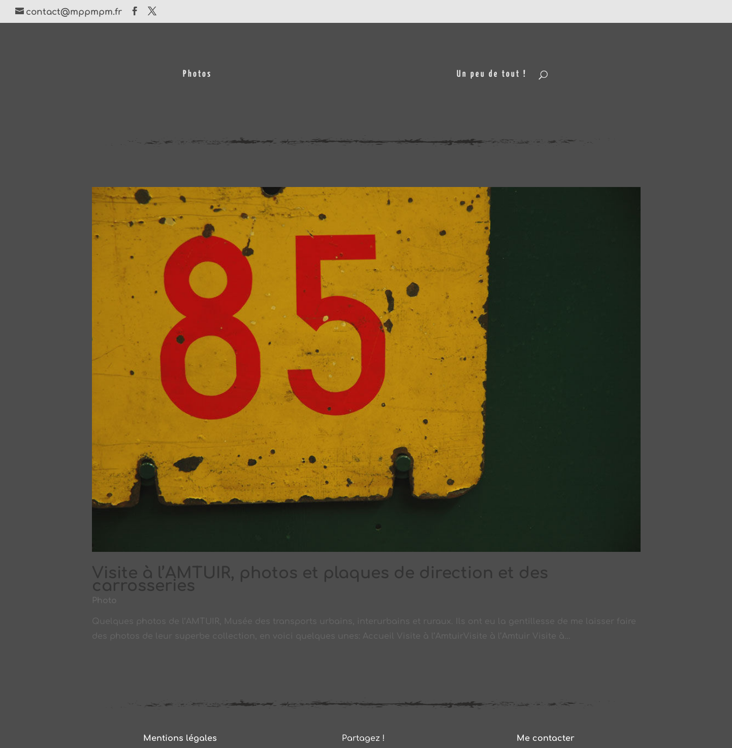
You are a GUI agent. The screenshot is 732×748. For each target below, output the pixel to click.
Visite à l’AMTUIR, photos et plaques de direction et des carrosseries (320, 580)
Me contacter (546, 738)
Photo (104, 600)
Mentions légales (180, 738)
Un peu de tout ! (492, 75)
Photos (197, 75)
